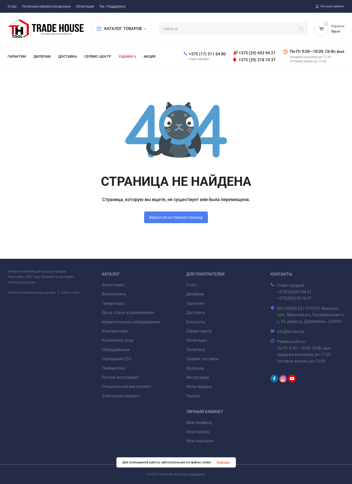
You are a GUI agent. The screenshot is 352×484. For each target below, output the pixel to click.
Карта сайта (71, 292)
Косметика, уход (117, 340)
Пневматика (114, 368)
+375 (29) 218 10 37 (257, 59)
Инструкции (197, 377)
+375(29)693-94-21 (294, 292)
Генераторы (113, 303)
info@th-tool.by (290, 331)
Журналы (195, 368)
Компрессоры (115, 331)
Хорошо (223, 462)
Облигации (196, 340)
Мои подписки (199, 440)
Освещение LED (116, 358)
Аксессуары (113, 284)
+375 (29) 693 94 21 (257, 53)
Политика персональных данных (31, 292)
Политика (195, 349)
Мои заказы (197, 431)
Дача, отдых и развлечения (128, 312)
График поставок (202, 358)
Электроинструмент (121, 396)
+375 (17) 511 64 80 (207, 54)
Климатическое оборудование (131, 322)
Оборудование (116, 349)
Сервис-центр (199, 331)
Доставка (195, 312)
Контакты (195, 322)
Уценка (193, 396)
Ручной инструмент (120, 377)
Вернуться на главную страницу (176, 217)
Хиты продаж (199, 386)
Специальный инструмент (126, 386)
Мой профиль (199, 422)
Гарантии (195, 303)
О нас (191, 284)
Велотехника (114, 294)
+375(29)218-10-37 (294, 298)
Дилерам (195, 294)
